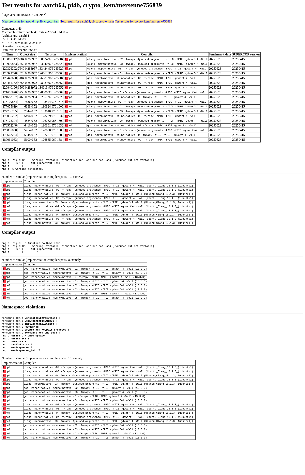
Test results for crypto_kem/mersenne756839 (143, 21)
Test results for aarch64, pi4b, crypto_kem (87, 21)
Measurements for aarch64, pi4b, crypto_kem (30, 21)
